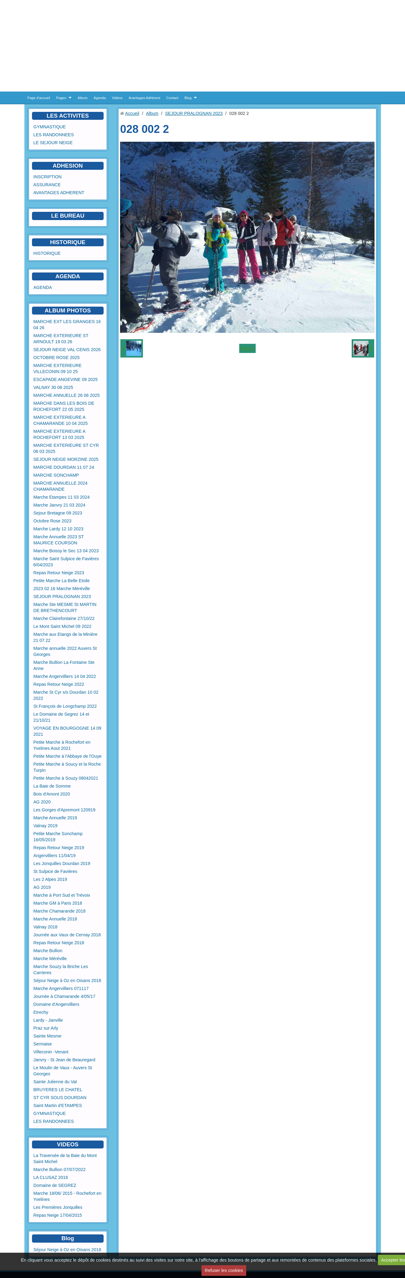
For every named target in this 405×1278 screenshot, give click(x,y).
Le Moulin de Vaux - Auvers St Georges (63, 1070)
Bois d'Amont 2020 (52, 794)
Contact (172, 98)
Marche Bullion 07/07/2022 (60, 1169)
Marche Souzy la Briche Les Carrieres (61, 969)
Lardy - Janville (48, 1020)
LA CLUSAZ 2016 (51, 1177)
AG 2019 (42, 887)
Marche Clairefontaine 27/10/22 (64, 618)
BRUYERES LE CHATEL (58, 1089)
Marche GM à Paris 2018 (58, 903)
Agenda (100, 98)
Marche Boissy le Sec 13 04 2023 (66, 550)
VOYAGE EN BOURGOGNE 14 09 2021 (67, 731)
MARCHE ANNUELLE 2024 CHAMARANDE (61, 486)
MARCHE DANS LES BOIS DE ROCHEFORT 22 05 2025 (64, 406)
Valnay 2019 (46, 825)
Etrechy (41, 1012)
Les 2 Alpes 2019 (50, 879)
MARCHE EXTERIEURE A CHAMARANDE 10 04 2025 (61, 420)
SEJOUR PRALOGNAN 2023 (62, 596)
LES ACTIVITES (68, 115)
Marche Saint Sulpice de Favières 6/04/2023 (66, 561)
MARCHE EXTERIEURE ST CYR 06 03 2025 (66, 448)
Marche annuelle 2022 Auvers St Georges (65, 651)
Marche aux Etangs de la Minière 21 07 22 (66, 637)
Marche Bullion (48, 950)
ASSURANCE (47, 184)
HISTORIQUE (67, 242)
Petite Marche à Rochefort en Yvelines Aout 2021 (62, 745)
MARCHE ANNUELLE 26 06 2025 (67, 395)
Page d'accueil (38, 98)
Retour (247, 348)
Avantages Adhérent (144, 98)
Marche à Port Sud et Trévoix (62, 895)
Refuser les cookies (224, 1270)
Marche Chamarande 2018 (60, 911)
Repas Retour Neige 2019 (59, 847)
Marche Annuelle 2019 (55, 817)
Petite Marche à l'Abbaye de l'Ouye (68, 756)
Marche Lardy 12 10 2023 (58, 528)
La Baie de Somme (52, 786)
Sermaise (43, 1043)
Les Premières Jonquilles (58, 1207)
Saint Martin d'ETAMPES (58, 1105)
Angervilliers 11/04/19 (55, 855)
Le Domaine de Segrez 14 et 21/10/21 (61, 717)
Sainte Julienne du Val (55, 1081)
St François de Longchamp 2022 (65, 706)
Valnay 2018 (46, 926)
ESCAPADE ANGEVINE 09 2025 (66, 379)
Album (83, 98)
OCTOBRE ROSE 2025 (57, 357)
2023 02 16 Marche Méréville (62, 588)
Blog (187, 98)
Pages (61, 98)
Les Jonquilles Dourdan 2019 (62, 863)
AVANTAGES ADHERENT (59, 192)
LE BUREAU (67, 215)
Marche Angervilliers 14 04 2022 (65, 676)
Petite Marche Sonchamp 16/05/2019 (58, 836)
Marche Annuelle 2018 (55, 919)
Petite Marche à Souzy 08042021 (66, 778)
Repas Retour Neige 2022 (59, 684)
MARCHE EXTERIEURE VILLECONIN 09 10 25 (58, 368)
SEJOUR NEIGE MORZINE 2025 (66, 459)
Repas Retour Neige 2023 (59, 572)
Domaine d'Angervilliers (57, 1004)
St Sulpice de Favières (55, 871)
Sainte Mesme (48, 1036)
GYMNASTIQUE (50, 126)
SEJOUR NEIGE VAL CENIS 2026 (67, 349)
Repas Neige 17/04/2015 (58, 1215)
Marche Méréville (50, 958)
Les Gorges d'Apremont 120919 (65, 809)
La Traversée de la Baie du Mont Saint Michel (65, 1158)
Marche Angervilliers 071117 (61, 988)
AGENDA (43, 287)
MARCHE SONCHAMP (56, 475)
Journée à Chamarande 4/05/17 (64, 996)
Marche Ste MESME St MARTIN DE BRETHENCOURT (65, 607)
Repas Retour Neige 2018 (59, 942)
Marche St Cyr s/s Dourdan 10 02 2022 (66, 695)
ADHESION (68, 165)
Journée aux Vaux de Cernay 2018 (67, 934)
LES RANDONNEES (54, 134)
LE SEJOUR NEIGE (53, 142)
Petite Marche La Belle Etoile (62, 580)
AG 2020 (42, 801)
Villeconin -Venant (51, 1051)
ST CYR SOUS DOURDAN (60, 1097)
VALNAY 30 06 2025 (53, 387)
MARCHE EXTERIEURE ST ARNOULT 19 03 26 (61, 338)
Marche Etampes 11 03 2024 (62, 497)
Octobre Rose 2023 (53, 520)
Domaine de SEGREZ (55, 1185)
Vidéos (117, 98)
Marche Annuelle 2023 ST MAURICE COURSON (59, 539)
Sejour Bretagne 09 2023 (58, 513)
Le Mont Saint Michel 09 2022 (62, 626)
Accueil (132, 113)
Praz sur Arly (46, 1028)
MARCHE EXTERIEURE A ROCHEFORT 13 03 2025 (59, 434)
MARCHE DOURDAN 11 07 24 (64, 467)
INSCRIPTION (48, 176)
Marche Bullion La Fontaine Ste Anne (64, 665)
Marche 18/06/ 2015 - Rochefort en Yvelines (67, 1196)
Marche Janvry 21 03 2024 (59, 505)
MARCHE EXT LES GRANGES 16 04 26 (67, 324)
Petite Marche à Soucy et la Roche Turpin (67, 767)
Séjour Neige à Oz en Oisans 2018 (67, 980)
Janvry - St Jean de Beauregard (64, 1059)
